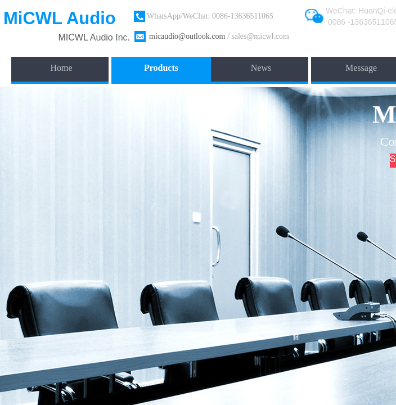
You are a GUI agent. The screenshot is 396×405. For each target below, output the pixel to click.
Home (61, 68)
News (261, 68)
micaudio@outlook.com (187, 36)
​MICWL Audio (87, 37)
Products (161, 68)
